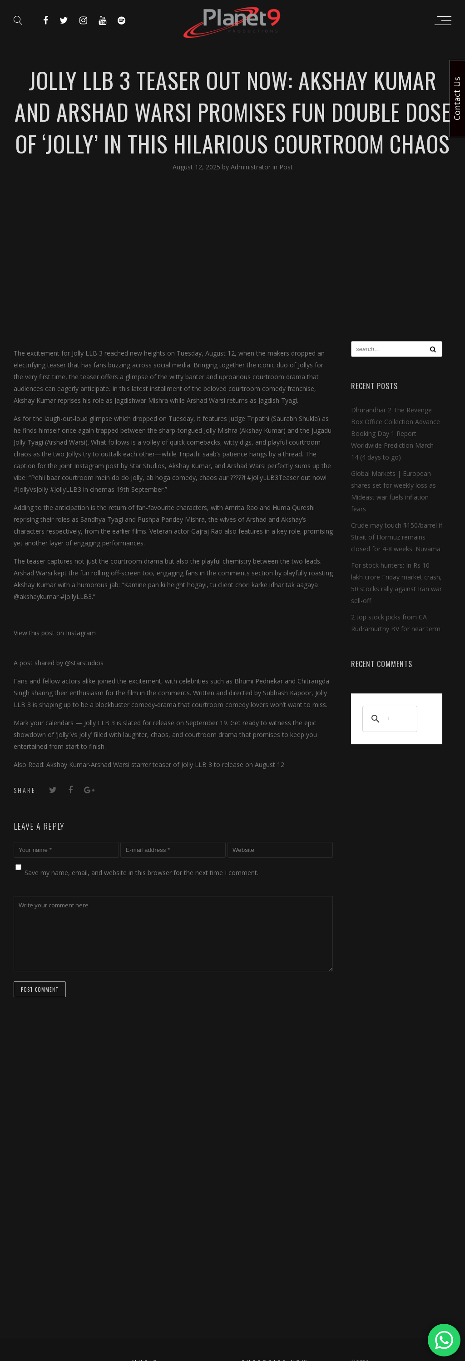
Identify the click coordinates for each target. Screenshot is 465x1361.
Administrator (251, 167)
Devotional (148, 1226)
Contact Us (367, 1189)
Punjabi (143, 1206)
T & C (359, 1206)
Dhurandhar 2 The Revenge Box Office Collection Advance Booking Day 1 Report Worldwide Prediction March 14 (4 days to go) (395, 433)
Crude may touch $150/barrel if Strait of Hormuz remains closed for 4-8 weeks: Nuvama (396, 537)
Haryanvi (145, 1216)
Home (360, 1172)
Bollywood (147, 1195)
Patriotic (145, 1237)
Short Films (148, 1247)
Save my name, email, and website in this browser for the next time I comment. (141, 872)
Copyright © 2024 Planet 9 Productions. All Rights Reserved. (233, 1300)
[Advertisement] (232, 263)
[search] (388, 718)
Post (286, 167)
